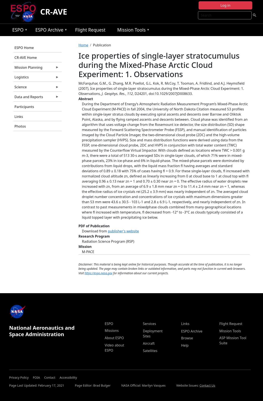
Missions (112, 330)
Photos (20, 126)
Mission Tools (132, 30)
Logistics (36, 78)
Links (18, 116)
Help (185, 345)
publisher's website (123, 231)
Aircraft (149, 343)
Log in (225, 5)
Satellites (150, 350)
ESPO (18, 30)
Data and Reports (36, 98)
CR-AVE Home (25, 57)
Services (149, 323)
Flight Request (90, 30)
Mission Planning (36, 68)
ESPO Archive (50, 30)
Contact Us (207, 385)
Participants (24, 106)
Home (83, 45)
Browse (187, 338)
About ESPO (114, 337)
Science (36, 88)
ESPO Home (24, 47)
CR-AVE (53, 11)
